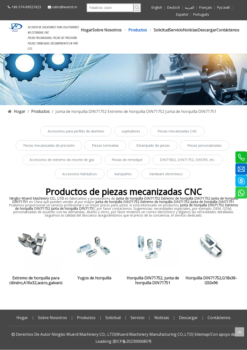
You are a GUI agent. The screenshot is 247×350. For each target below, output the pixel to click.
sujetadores (131, 131)
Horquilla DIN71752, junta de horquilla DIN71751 (153, 280)
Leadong (103, 341)
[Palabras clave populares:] (137, 7)
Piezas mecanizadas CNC (177, 131)
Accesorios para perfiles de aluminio (76, 131)
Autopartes (123, 174)
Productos (86, 317)
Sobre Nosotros (52, 317)
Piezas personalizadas (204, 145)
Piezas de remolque (127, 159)
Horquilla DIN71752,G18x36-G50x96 (211, 280)
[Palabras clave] (110, 7)
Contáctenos (219, 317)
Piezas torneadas (105, 145)
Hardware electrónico (166, 174)
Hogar (22, 317)
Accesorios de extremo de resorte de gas (62, 159)
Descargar (188, 317)
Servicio (137, 317)
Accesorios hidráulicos (79, 174)
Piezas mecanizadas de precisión (49, 145)
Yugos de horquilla (94, 278)
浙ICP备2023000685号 (132, 341)
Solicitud (113, 317)
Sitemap (201, 334)
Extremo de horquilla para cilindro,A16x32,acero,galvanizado (35, 280)
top (239, 331)
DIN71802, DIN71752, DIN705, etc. (187, 159)
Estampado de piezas (153, 145)
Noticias (161, 317)
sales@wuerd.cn (64, 7)
